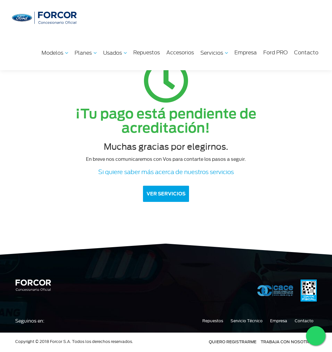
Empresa (245, 53)
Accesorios (180, 53)
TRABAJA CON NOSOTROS (288, 341)
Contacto (306, 53)
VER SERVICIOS (166, 194)
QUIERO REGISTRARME (232, 341)
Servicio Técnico (247, 321)
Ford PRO (275, 53)
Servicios (214, 53)
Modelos (55, 53)
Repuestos (146, 53)
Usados (115, 53)
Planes (86, 53)
